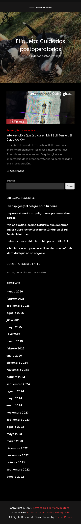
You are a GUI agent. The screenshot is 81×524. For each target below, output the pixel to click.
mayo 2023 (14, 434)
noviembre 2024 (17, 370)
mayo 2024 (14, 398)
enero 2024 (14, 405)
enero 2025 (14, 356)
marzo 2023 (14, 441)
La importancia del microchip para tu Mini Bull (37, 241)
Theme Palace (64, 517)
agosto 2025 (15, 313)
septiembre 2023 (18, 420)
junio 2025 (13, 320)
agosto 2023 (15, 427)
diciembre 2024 (17, 363)
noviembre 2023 (17, 413)
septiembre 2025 (18, 306)
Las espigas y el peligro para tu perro (31, 206)
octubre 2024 (15, 377)
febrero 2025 (15, 348)
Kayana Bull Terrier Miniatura (51, 507)
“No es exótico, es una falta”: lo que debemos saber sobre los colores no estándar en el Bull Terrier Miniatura (37, 229)
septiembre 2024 (18, 384)
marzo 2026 (14, 291)
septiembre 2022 (18, 470)
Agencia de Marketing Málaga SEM (49, 512)
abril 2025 (13, 334)
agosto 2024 (15, 391)
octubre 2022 (15, 462)
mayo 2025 (14, 327)
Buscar (10, 180)
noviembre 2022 (17, 455)
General (10, 130)
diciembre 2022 (17, 448)
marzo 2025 (14, 341)
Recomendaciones (26, 130)
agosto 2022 (15, 477)
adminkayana (17, 170)
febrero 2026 (15, 299)
